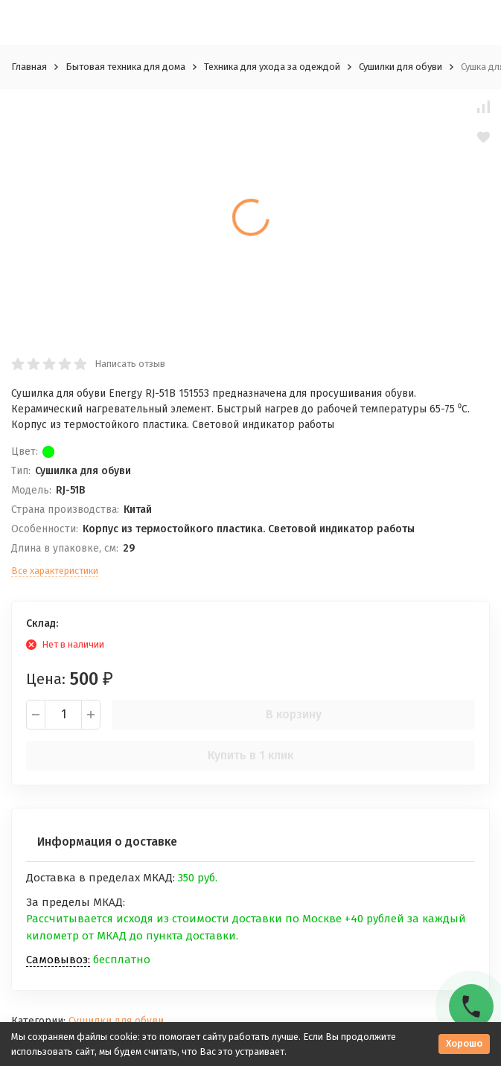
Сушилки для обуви (400, 66)
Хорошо (464, 1043)
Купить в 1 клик (250, 755)
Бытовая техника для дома (125, 66)
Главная (29, 66)
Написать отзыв (130, 363)
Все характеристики (54, 570)
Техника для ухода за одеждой (272, 66)
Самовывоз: (58, 959)
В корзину (294, 714)
